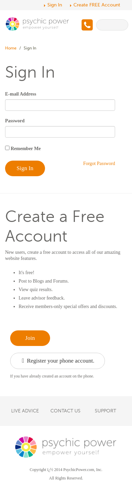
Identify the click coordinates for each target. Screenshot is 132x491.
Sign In (54, 4)
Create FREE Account (96, 4)
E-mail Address (20, 94)
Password (15, 120)
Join (30, 338)
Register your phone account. (58, 361)
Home (11, 48)
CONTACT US (65, 410)
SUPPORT (105, 410)
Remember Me (25, 148)
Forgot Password (99, 163)
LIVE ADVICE (25, 410)
